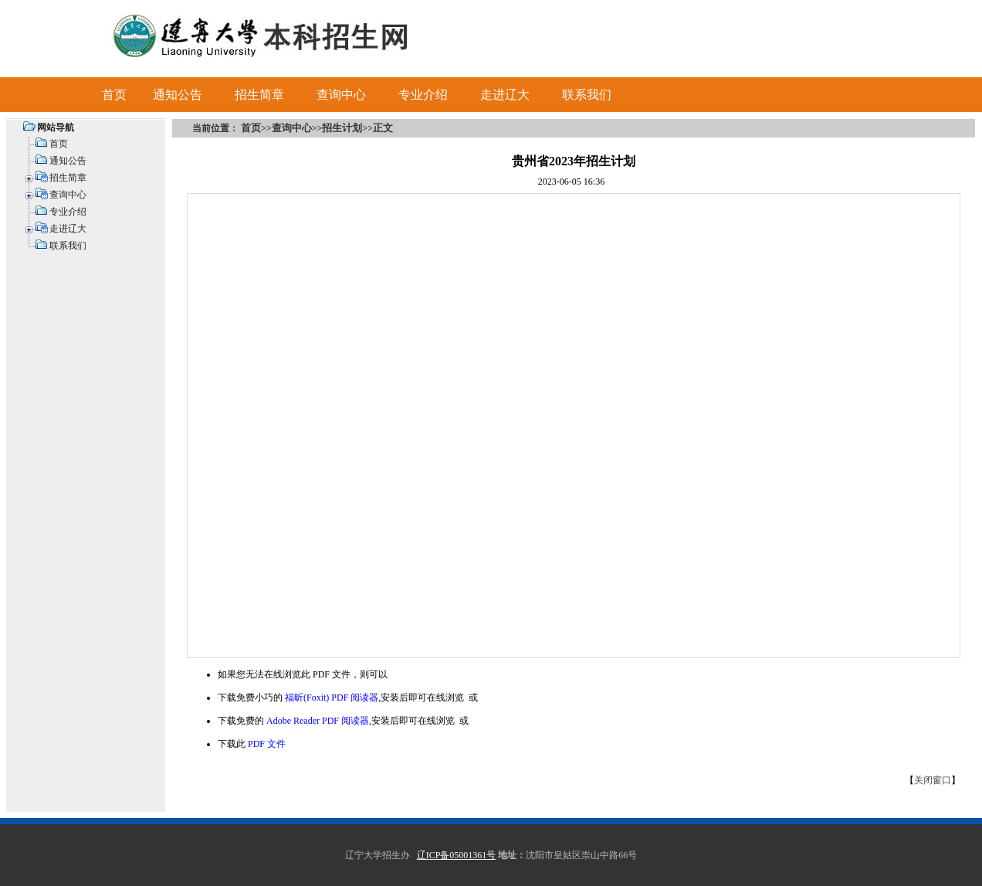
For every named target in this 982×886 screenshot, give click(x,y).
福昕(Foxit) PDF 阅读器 (331, 697)
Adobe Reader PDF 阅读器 (317, 720)
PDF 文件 (267, 743)
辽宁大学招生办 (377, 855)
